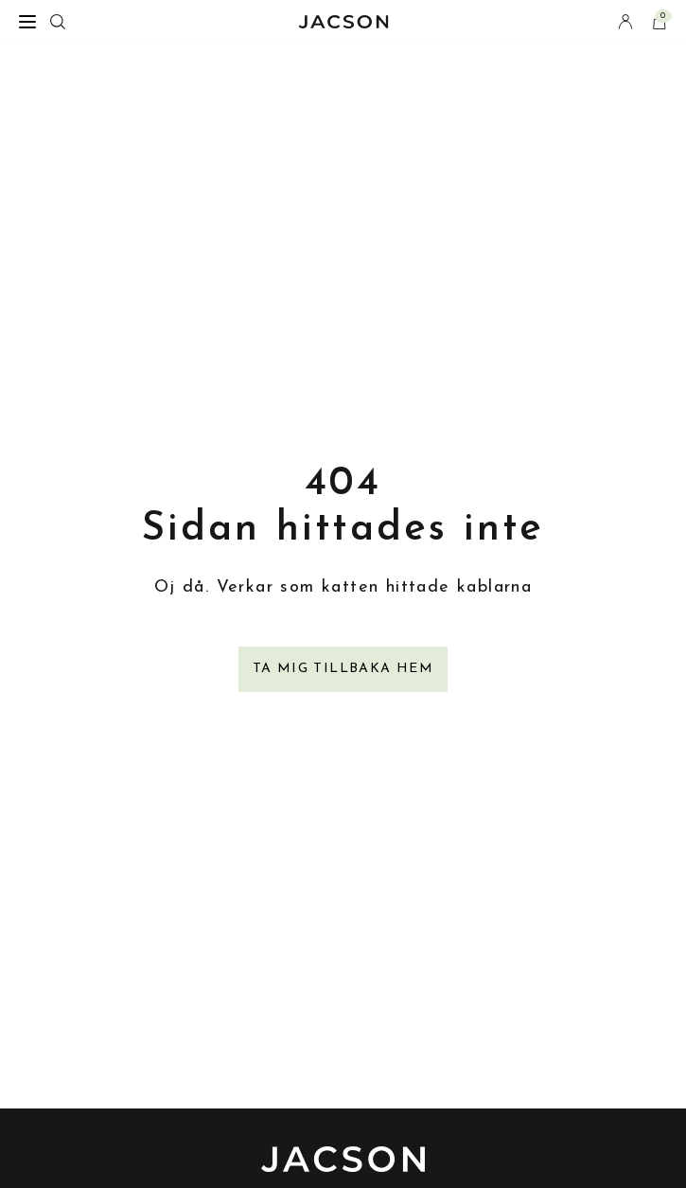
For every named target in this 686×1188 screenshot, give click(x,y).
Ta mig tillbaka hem (343, 669)
